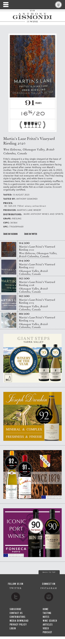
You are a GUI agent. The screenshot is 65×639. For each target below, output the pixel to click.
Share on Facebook (10, 234)
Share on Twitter (30, 234)
